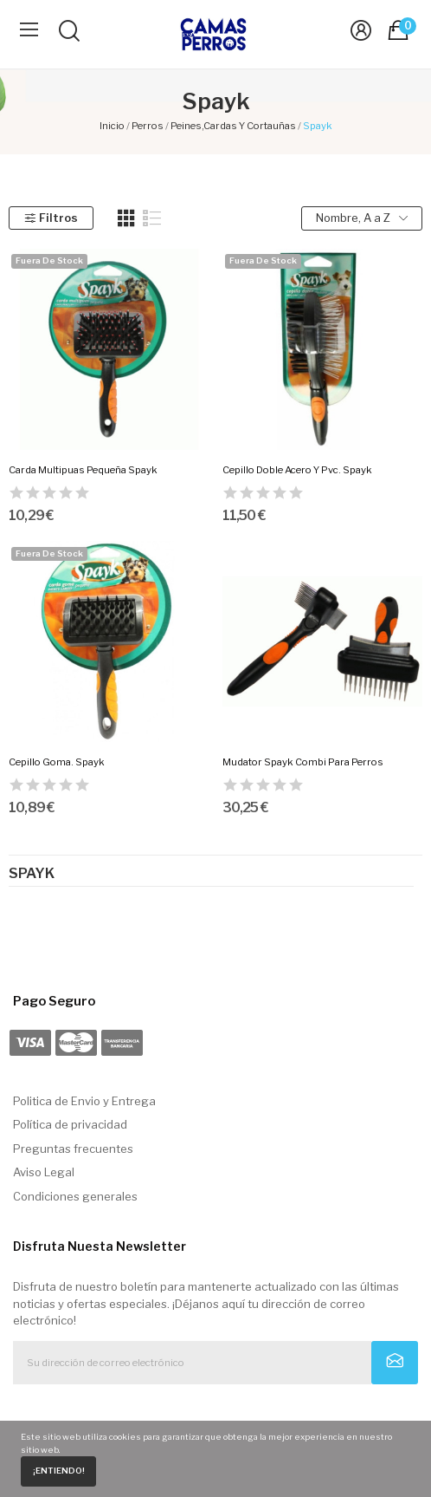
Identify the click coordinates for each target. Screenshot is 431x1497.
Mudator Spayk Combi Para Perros (302, 762)
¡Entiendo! (59, 1470)
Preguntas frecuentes (73, 1148)
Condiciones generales (75, 1196)
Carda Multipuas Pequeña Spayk (83, 470)
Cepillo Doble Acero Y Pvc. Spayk (297, 470)
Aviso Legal (43, 1172)
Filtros (50, 218)
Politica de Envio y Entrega (84, 1101)
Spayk (32, 874)
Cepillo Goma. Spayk (57, 762)
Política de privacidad (70, 1124)
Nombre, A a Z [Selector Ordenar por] (362, 218)
